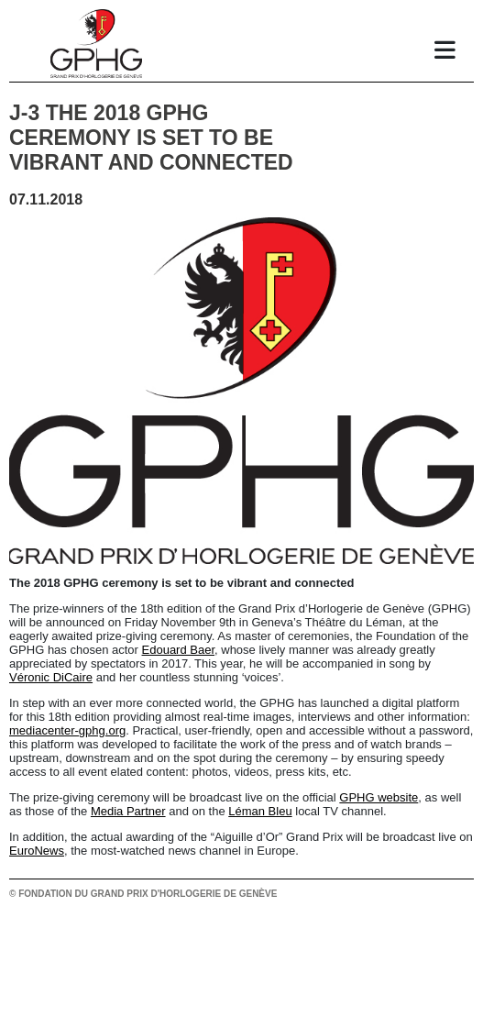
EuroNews (36, 850)
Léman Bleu (259, 811)
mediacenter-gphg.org (67, 730)
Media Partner (128, 811)
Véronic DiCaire (51, 677)
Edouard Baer (178, 650)
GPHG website (378, 797)
